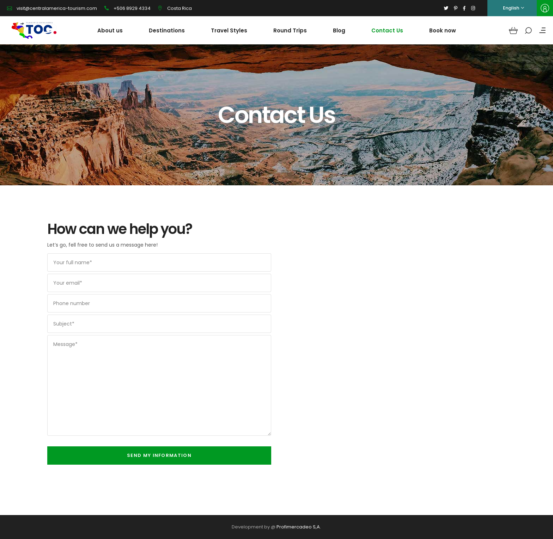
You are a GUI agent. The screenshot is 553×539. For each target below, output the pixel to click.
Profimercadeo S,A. (298, 526)
